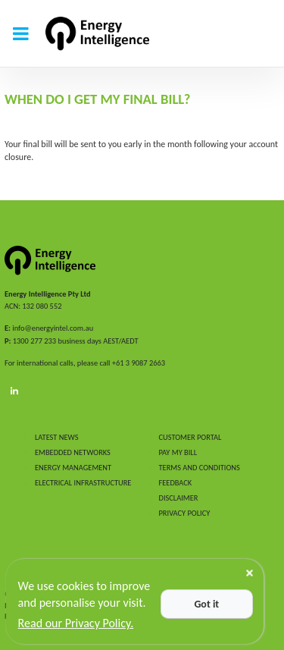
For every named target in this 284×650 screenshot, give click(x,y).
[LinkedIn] (14, 391)
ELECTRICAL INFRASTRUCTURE (83, 483)
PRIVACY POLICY (185, 513)
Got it (206, 604)
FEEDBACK (175, 483)
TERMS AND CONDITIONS (199, 468)
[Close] (249, 573)
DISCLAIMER (178, 498)
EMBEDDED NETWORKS (73, 452)
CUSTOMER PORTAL (190, 437)
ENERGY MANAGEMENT (73, 468)
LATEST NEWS (56, 437)
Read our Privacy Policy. (76, 623)
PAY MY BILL (178, 452)
